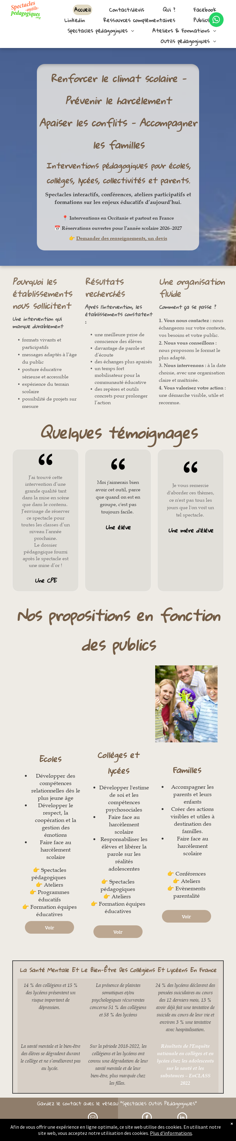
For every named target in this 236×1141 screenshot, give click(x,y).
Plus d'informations (171, 1133)
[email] (93, 1118)
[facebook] (147, 1118)
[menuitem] (82, 10)
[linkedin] (182, 1118)
